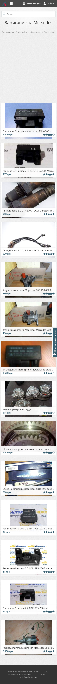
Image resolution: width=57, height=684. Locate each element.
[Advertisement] (28, 67)
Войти (50, 3)
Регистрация (34, 3)
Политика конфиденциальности (23, 671)
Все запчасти (8, 32)
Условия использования (19, 674)
